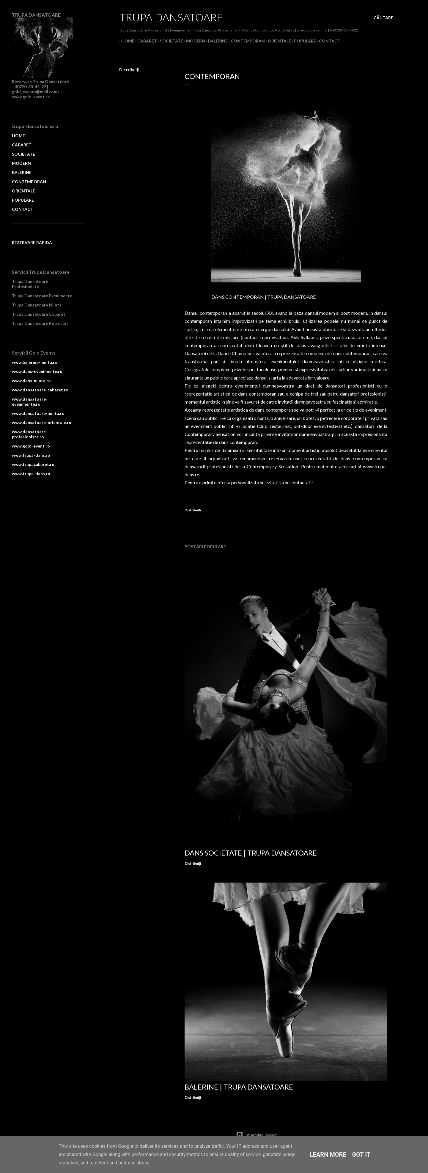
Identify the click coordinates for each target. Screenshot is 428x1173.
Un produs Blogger (256, 1135)
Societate (169, 40)
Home (125, 40)
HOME (18, 135)
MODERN (21, 163)
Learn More (328, 1154)
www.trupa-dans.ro (31, 455)
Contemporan (246, 40)
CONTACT (22, 209)
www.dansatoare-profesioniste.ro (30, 434)
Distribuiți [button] (129, 69)
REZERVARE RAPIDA (32, 242)
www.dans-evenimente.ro (37, 371)
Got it (361, 1154)
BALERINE (22, 172)
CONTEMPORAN (29, 181)
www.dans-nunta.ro (31, 380)
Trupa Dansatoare (171, 17)
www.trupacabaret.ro (33, 464)
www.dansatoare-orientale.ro (41, 422)
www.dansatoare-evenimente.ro (30, 401)
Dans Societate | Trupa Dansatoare (251, 852)
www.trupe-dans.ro (31, 473)
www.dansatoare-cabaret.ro (40, 389)
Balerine (216, 40)
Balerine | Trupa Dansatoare (239, 1086)
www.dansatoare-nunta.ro (38, 413)
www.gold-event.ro (31, 445)
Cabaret (145, 40)
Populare (303, 40)
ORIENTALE (23, 190)
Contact (327, 40)
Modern (193, 40)
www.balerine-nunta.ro (34, 362)
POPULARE (23, 200)
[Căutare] (383, 18)
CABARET (22, 144)
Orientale (277, 40)
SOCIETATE (23, 153)
